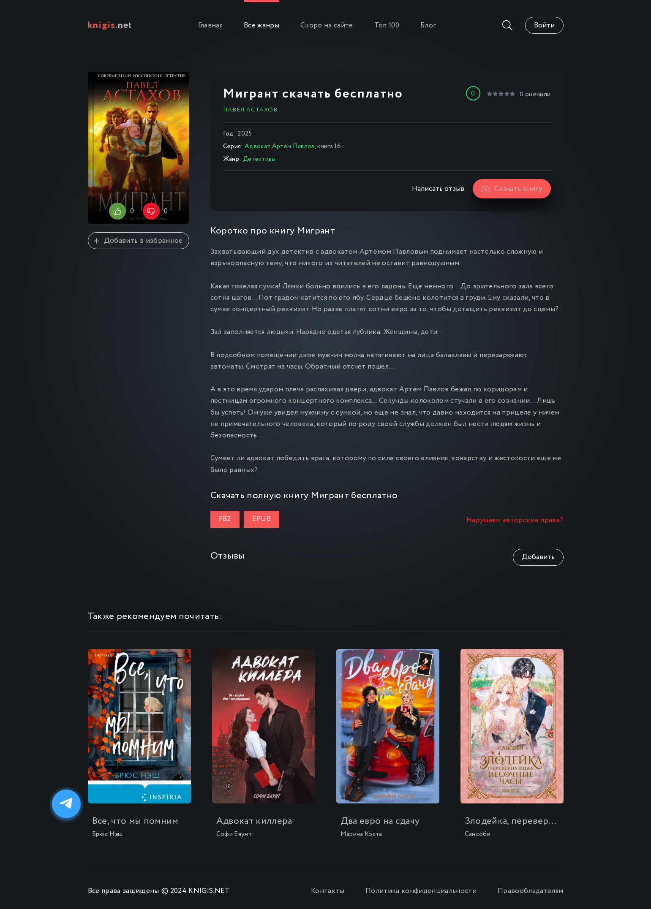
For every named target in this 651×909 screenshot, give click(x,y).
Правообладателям (530, 891)
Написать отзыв (438, 189)
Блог (428, 25)
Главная (210, 25)
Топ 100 (386, 25)
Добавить (538, 557)
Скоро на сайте (326, 25)
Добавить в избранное (138, 241)
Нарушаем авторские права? (515, 520)
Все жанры (261, 25)
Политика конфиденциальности (421, 891)
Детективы (259, 159)
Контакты (327, 891)
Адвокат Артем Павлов (280, 146)
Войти (544, 25)
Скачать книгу (511, 189)
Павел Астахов (250, 110)
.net (110, 25)
